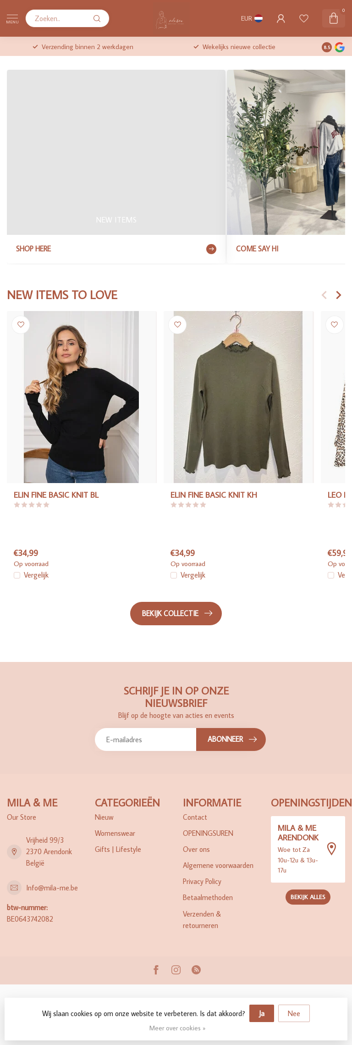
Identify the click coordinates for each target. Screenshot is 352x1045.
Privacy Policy (202, 881)
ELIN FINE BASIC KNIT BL (56, 495)
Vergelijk (36, 576)
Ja (261, 1013)
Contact (195, 817)
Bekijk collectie (177, 613)
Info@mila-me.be (52, 887)
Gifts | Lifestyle (118, 849)
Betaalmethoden (208, 897)
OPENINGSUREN (208, 833)
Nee (294, 1013)
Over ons (196, 849)
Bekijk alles (308, 897)
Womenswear (115, 833)
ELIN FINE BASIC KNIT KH (213, 495)
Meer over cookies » (177, 1027)
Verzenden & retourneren (202, 919)
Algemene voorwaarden (218, 865)
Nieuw (104, 817)
